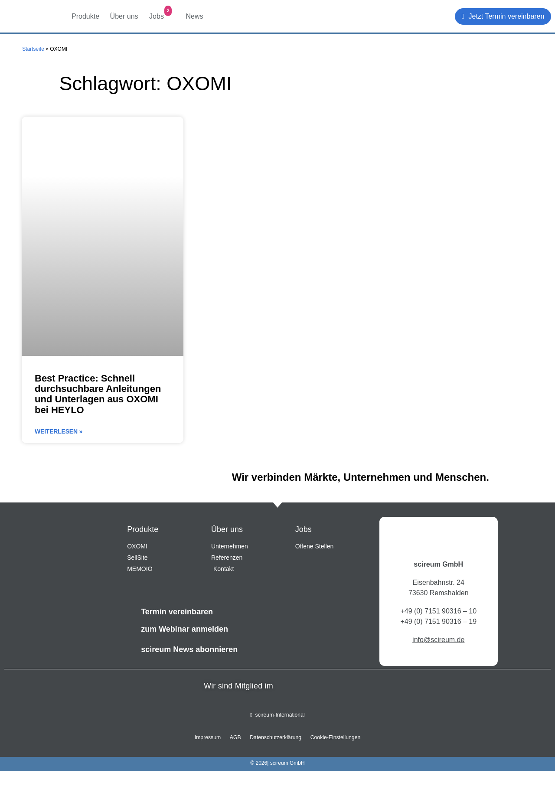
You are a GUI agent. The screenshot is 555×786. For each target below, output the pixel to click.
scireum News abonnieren (189, 649)
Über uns (125, 13)
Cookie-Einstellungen (332, 738)
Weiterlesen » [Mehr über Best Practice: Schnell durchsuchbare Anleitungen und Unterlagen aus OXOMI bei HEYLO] (58, 431)
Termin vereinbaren (177, 611)
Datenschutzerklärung (275, 738)
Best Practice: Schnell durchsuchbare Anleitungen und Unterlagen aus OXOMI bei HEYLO (98, 394)
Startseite (33, 49)
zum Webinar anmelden (184, 629)
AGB (236, 738)
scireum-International (277, 715)
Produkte (86, 13)
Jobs (160, 13)
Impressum (210, 738)
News (196, 12)
